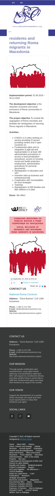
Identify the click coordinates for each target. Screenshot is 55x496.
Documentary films (16, 482)
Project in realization (30, 283)
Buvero (31, 467)
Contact (39, 451)
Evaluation (38, 448)
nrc (14, 283)
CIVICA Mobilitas (16, 471)
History (31, 444)
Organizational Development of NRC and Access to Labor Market (25, 462)
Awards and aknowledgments (21, 451)
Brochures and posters (18, 480)
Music (29, 482)
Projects (12, 459)
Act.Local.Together (16, 469)
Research (26, 476)
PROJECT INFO (16, 490)
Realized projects (35, 465)
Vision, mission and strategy (20, 446)
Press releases (26, 455)
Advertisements (15, 457)
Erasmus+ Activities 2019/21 (20, 484)
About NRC (21, 444)
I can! (32, 473)
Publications (14, 476)
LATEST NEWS (31, 490)
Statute (37, 446)
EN (13, 3)
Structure (13, 448)
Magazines (34, 480)
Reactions (13, 455)
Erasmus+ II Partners (18, 488)
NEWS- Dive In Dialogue (19, 492)
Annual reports (25, 448)
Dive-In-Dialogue (36, 488)
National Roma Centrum (23, 294)
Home (11, 444)
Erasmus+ (38, 482)
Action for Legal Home (18, 473)
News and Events (16, 453)
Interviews (39, 455)
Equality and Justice (17, 465)
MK (21, 3)
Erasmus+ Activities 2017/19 (20, 486)
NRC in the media (31, 457)
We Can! (21, 459)
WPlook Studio (26, 439)
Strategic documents (17, 478)
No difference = (33, 469)
